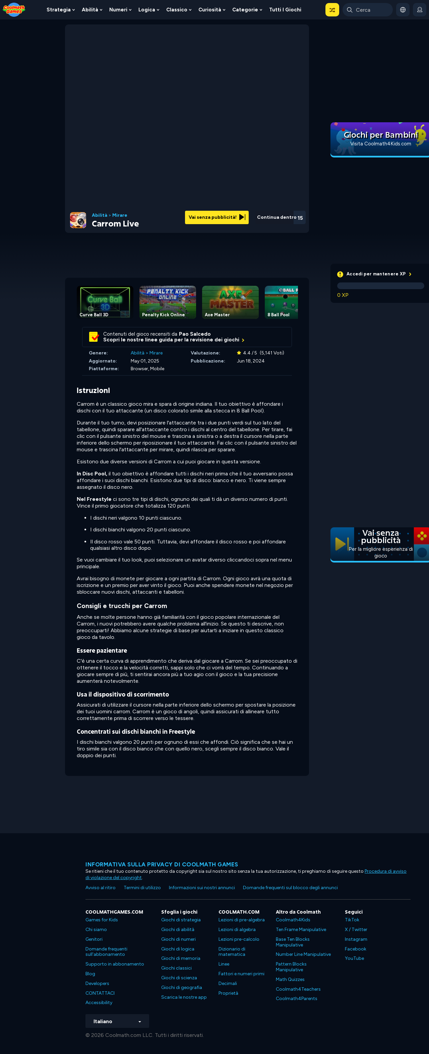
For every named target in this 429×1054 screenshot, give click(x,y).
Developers (97, 983)
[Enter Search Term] (368, 9)
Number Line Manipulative (303, 954)
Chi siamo (96, 929)
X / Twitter (356, 929)
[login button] (419, 9)
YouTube (354, 958)
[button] (332, 9)
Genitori (94, 939)
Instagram (356, 939)
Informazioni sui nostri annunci (202, 888)
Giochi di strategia (181, 920)
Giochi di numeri (178, 939)
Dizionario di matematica (232, 952)
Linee (224, 964)
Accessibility (98, 1002)
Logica (146, 10)
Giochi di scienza (179, 978)
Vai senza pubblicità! (217, 217)
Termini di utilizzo (142, 888)
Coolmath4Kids (293, 920)
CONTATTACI (100, 993)
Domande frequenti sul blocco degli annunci (290, 888)
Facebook (355, 949)
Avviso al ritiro (100, 888)
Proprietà (228, 993)
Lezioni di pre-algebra (242, 920)
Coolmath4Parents (296, 998)
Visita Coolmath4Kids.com (380, 144)
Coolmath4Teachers (298, 989)
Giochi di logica (177, 949)
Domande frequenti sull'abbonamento (106, 952)
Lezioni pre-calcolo (239, 939)
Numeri (118, 10)
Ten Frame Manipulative (301, 929)
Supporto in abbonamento (114, 964)
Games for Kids (101, 920)
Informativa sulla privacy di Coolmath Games (161, 864)
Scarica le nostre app (184, 997)
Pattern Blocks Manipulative (291, 967)
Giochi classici (176, 968)
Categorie (245, 10)
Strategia (59, 10)
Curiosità (209, 10)
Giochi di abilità (177, 929)
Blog (90, 974)
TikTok (352, 920)
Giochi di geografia (181, 987)
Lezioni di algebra (237, 929)
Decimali (228, 983)
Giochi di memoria (180, 958)
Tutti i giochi (285, 10)
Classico (176, 10)
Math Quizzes (290, 979)
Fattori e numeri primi (241, 974)
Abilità (90, 10)
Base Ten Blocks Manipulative (293, 942)
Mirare (119, 215)
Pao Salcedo (195, 334)
